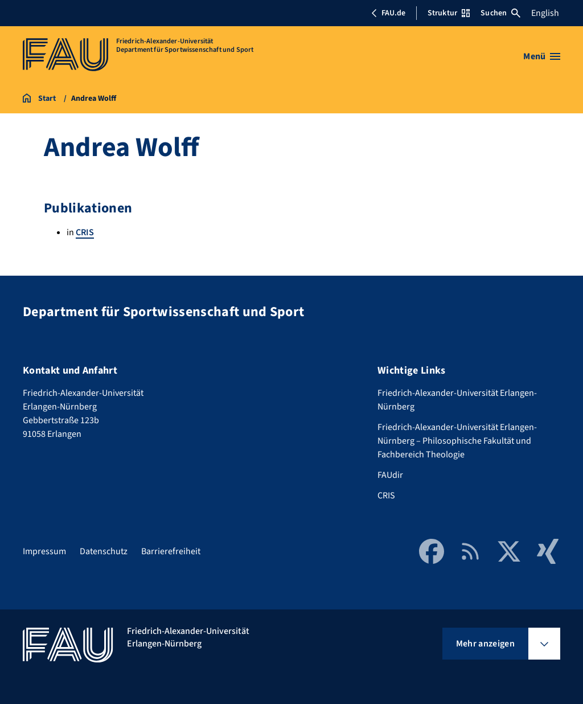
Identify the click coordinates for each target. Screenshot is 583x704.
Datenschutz (104, 551)
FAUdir (390, 475)
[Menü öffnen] (541, 56)
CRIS (85, 232)
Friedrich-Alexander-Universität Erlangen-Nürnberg (457, 400)
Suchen (500, 13)
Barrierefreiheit (170, 551)
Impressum (44, 551)
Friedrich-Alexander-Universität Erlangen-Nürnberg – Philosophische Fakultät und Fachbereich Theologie (457, 441)
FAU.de (388, 13)
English (545, 13)
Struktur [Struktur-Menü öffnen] (449, 13)
